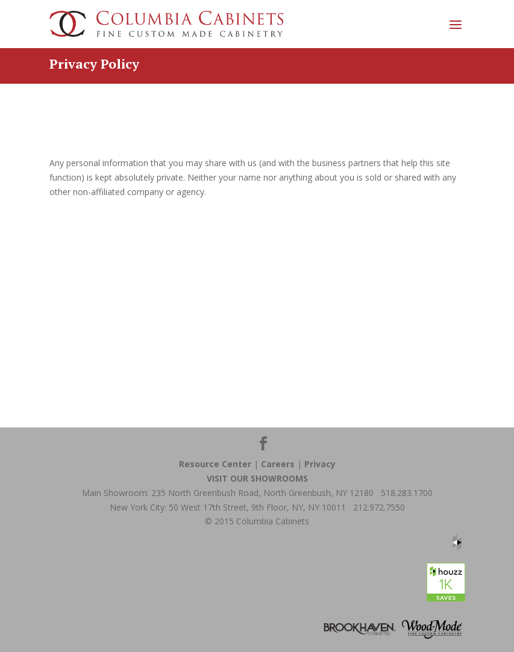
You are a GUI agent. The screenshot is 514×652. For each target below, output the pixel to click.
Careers (278, 464)
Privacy (320, 464)
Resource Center (215, 464)
